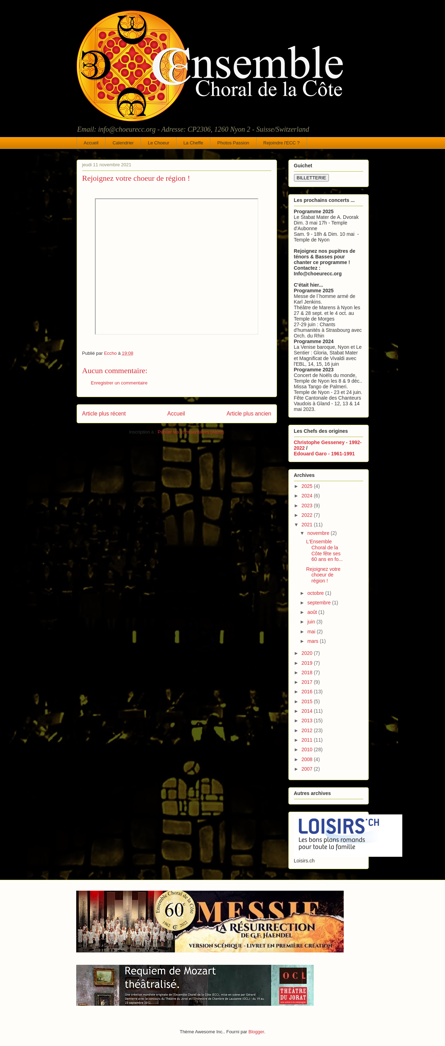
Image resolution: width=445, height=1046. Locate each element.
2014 (307, 711)
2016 (307, 691)
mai (312, 631)
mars (313, 641)
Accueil (91, 142)
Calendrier (123, 142)
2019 (307, 663)
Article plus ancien (249, 414)
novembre (319, 533)
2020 (307, 653)
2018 (307, 672)
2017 (307, 682)
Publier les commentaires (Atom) (191, 432)
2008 (307, 759)
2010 (307, 749)
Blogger (256, 1031)
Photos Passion (233, 142)
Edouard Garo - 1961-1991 (324, 453)
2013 (307, 720)
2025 (307, 486)
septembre (319, 602)
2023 (307, 505)
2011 (307, 740)
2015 (307, 701)
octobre (316, 593)
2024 (307, 495)
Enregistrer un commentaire (119, 382)
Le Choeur (158, 142)
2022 (307, 515)
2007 (307, 769)
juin (312, 621)
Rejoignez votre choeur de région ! (323, 575)
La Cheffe (193, 142)
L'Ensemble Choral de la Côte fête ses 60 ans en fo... (324, 550)
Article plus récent (104, 414)
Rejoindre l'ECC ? (281, 142)
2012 (307, 730)
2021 (307, 524)
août (312, 612)
